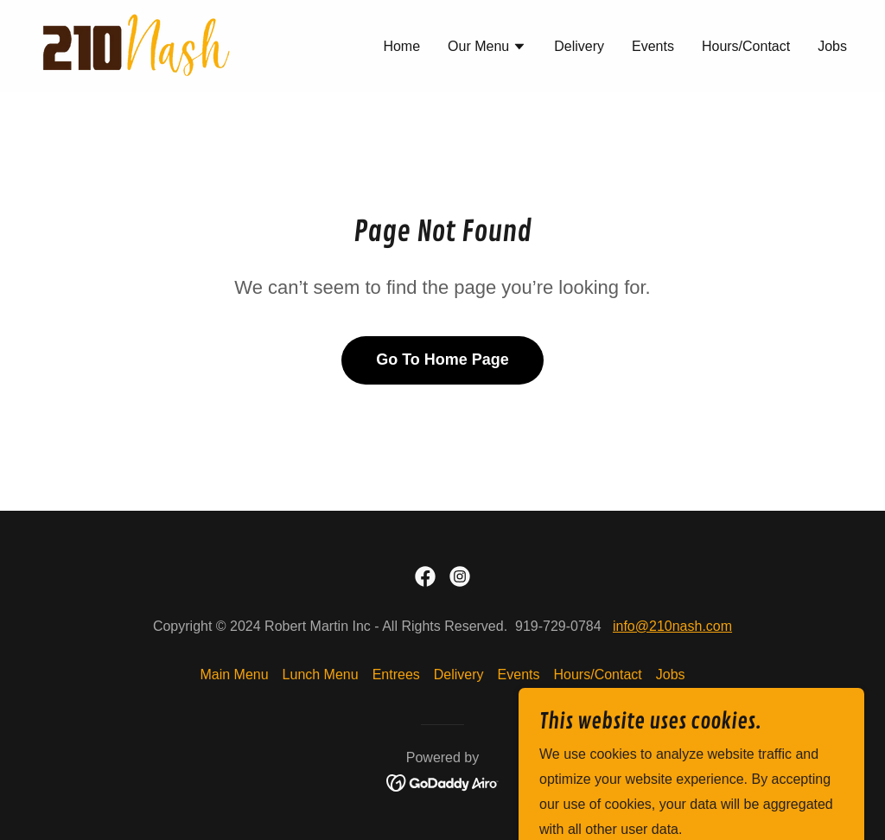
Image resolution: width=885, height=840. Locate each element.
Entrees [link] (396, 674)
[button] (487, 48)
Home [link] (401, 46)
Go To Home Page (442, 359)
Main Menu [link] (234, 674)
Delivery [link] (579, 46)
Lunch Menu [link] (321, 674)
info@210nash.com (672, 626)
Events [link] (653, 46)
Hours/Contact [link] (746, 46)
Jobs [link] (832, 46)
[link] (135, 45)
